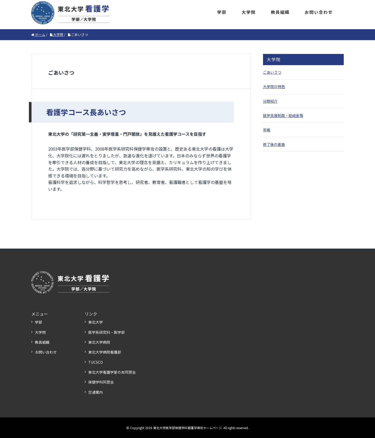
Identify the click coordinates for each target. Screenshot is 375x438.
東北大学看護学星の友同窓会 (112, 372)
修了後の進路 (274, 144)
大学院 (249, 12)
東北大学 (95, 322)
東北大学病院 (99, 342)
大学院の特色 (274, 86)
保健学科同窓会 (101, 382)
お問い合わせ (319, 12)
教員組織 (280, 12)
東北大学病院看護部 (104, 352)
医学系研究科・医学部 (106, 332)
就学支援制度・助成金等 (283, 115)
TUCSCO (95, 362)
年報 (266, 129)
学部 (222, 12)
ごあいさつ (272, 72)
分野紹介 (270, 101)
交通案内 (95, 392)
